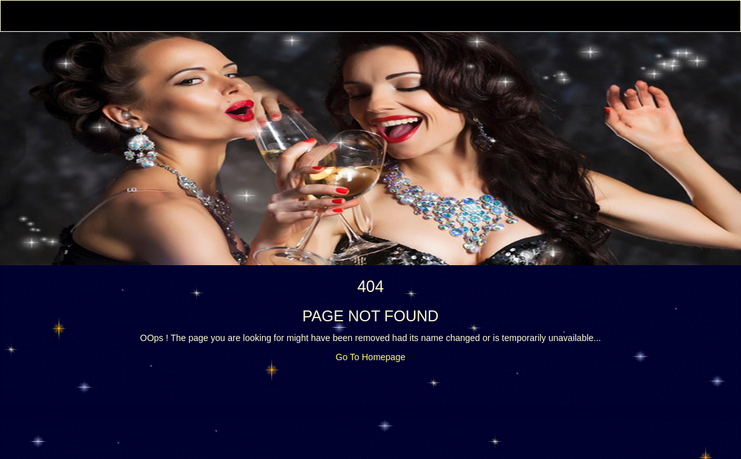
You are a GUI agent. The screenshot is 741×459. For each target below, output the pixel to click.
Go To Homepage (370, 357)
